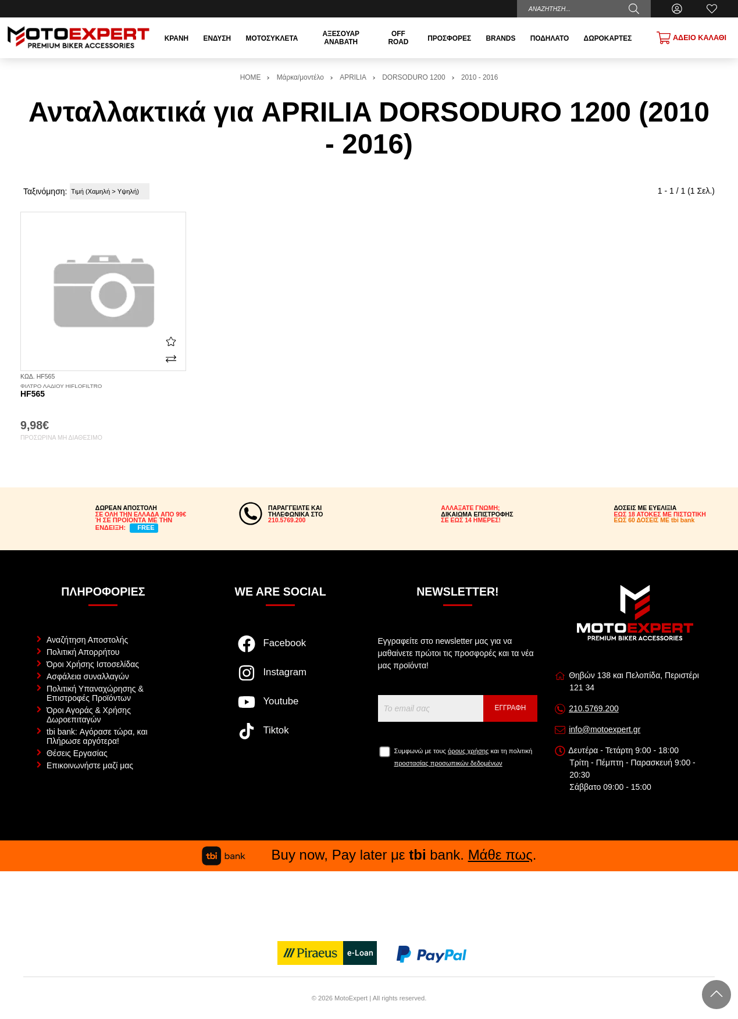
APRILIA (353, 77)
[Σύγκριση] (171, 359)
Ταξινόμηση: (45, 191)
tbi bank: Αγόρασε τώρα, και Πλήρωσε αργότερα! (97, 736)
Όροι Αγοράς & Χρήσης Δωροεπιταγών (89, 715)
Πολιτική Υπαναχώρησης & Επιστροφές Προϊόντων (95, 693)
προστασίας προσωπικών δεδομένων (448, 763)
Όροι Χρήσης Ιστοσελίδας (93, 664)
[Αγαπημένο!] (171, 341)
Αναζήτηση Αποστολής (87, 639)
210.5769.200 (594, 708)
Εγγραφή (510, 708)
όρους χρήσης (468, 750)
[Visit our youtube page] (280, 707)
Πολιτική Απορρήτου (83, 652)
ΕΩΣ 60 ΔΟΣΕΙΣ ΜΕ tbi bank (654, 519)
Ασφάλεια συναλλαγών (88, 676)
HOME (250, 77)
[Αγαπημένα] (712, 9)
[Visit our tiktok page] (280, 736)
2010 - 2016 (479, 77)
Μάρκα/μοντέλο (300, 77)
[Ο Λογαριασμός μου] (677, 9)
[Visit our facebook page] (280, 649)
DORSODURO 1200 (413, 77)
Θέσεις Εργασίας (77, 753)
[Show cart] (691, 38)
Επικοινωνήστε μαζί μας (90, 765)
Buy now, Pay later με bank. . (369, 855)
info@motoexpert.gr (604, 729)
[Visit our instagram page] (280, 678)
